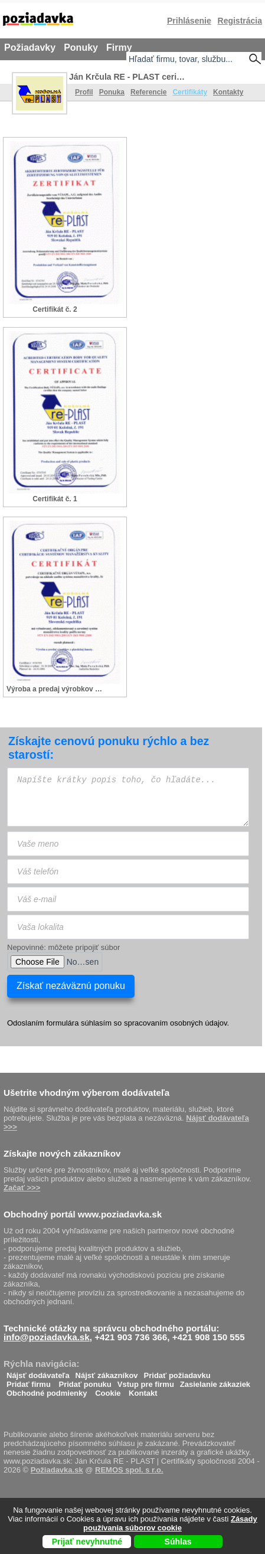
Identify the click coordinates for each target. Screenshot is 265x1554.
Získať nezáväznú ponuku (71, 986)
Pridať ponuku (84, 1381)
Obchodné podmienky (46, 1390)
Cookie (107, 1390)
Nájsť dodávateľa (38, 1372)
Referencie (148, 92)
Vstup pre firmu (145, 1381)
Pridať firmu (28, 1381)
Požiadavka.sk (57, 1469)
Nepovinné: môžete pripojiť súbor (63, 947)
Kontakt (143, 1390)
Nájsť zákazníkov (107, 1372)
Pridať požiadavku (177, 1372)
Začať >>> (22, 1187)
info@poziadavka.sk (47, 1337)
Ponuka (112, 92)
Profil (84, 92)
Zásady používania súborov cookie (170, 1523)
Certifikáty (189, 92)
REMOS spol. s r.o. (129, 1469)
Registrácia (240, 20)
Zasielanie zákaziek (215, 1381)
